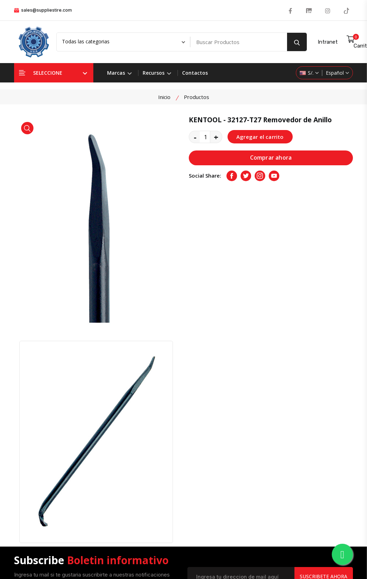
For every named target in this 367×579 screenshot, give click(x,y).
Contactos (195, 72)
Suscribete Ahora (323, 405)
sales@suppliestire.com (43, 10)
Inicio (164, 96)
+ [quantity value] (216, 136)
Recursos (157, 72)
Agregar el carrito (260, 136)
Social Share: (205, 175)
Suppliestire (146, 559)
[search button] (297, 42)
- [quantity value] (195, 136)
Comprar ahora (271, 158)
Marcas (119, 72)
